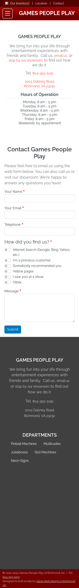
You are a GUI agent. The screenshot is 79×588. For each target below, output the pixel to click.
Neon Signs (20, 461)
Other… (18, 282)
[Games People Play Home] (47, 13)
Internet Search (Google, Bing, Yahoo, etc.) (41, 252)
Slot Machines (45, 452)
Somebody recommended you (37, 266)
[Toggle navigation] (8, 13)
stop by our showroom (26, 60)
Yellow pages (23, 271)
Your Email (12, 208)
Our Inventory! (19, 3)
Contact (58, 3)
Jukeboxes (19, 452)
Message (11, 291)
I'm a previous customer (32, 260)
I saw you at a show (28, 277)
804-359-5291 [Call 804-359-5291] (11, 576)
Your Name (13, 192)
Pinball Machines (24, 444)
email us (60, 56)
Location (41, 3)
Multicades (52, 444)
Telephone (12, 225)
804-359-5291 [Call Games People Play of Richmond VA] (43, 73)
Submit (12, 329)
